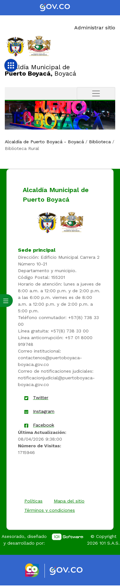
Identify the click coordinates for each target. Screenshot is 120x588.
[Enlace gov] (72, 571)
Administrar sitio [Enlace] (94, 28)
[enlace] (47, 222)
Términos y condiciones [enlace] (49, 510)
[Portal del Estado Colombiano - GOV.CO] (60, 7)
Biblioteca (100, 141)
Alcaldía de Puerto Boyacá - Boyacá (44, 141)
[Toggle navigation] (96, 93)
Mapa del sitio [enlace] (69, 500)
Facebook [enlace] (43, 425)
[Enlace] (15, 46)
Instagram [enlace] (43, 411)
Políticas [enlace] (33, 500)
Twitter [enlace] (40, 397)
